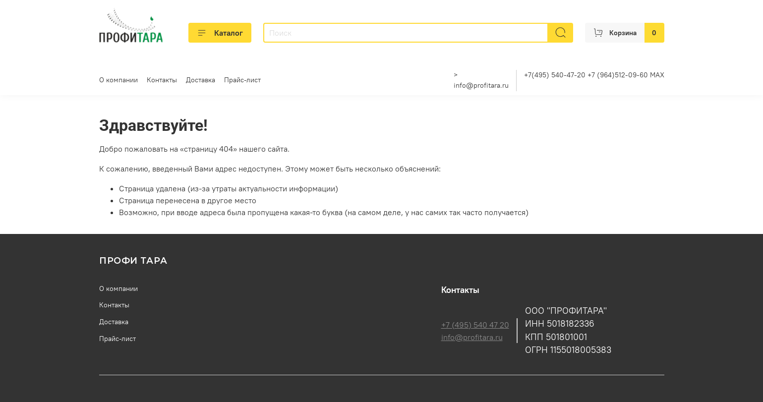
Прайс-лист (242, 79)
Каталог (220, 33)
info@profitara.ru (481, 85)
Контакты (162, 79)
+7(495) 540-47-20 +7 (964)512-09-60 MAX (594, 74)
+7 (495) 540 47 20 (475, 325)
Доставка (200, 79)
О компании (118, 79)
